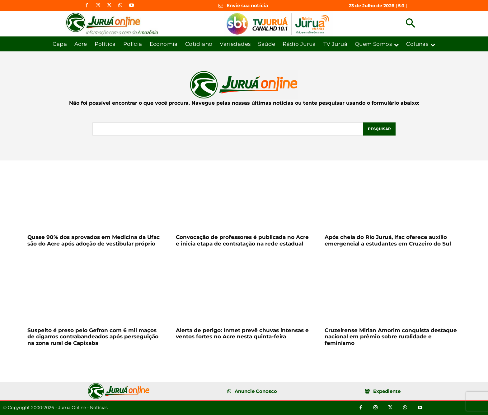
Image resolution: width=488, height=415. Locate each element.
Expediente (387, 391)
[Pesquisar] (379, 129)
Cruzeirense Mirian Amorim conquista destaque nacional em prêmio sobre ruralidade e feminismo (391, 336)
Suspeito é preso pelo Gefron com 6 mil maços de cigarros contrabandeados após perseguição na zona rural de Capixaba (92, 336)
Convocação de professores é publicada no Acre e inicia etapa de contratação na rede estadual (242, 240)
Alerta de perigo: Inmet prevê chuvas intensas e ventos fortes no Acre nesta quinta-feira (242, 333)
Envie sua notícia (247, 5)
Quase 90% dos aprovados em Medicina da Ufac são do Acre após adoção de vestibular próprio (93, 240)
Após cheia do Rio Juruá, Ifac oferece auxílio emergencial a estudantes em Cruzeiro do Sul (388, 240)
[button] (410, 24)
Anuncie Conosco (256, 391)
